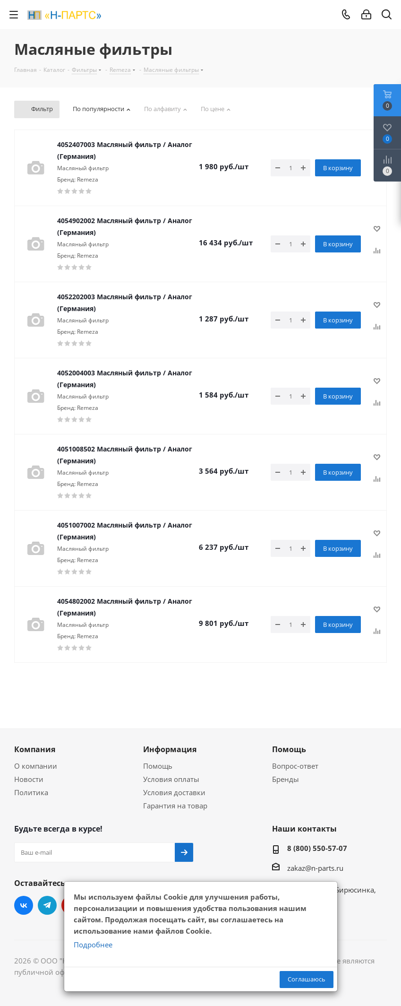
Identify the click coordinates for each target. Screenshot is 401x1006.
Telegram (47, 905)
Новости (28, 779)
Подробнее (93, 944)
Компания (34, 749)
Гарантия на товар (175, 805)
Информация (169, 749)
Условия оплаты (171, 779)
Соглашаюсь (306, 979)
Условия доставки (174, 792)
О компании (35, 766)
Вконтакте (23, 905)
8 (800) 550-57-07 (317, 848)
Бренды (285, 779)
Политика (31, 792)
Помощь (157, 766)
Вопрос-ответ (295, 766)
